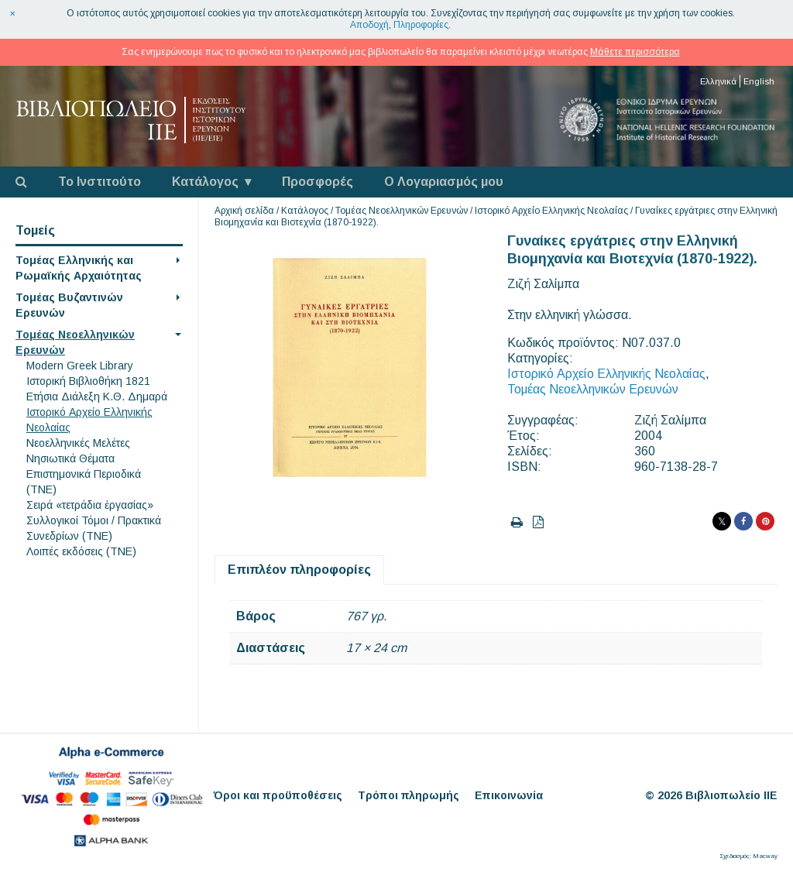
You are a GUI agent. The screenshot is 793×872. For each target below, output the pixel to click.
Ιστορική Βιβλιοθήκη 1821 (88, 381)
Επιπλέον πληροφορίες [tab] (299, 569)
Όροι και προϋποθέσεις (278, 795)
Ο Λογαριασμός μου (443, 181)
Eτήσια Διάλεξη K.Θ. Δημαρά (96, 396)
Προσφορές (317, 181)
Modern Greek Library (79, 365)
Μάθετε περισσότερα (635, 51)
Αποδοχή (369, 24)
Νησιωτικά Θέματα (70, 458)
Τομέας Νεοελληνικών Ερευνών (401, 210)
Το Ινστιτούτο (99, 181)
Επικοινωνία (509, 795)
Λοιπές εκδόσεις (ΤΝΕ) (81, 551)
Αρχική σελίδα (244, 210)
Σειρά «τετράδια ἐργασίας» (89, 505)
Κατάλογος (205, 181)
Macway (765, 856)
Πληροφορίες (420, 24)
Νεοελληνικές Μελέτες (78, 443)
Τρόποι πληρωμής (408, 795)
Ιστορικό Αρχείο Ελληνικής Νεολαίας (551, 210)
